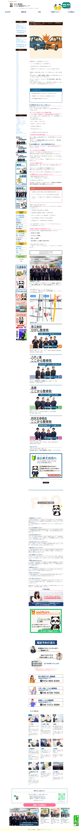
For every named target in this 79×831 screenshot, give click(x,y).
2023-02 (17, 102)
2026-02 (17, 57)
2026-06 (17, 52)
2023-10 (17, 92)
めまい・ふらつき (19, 250)
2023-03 (17, 101)
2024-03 (17, 86)
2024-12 (17, 75)
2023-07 (17, 96)
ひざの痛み (18, 241)
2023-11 (17, 91)
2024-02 (17, 87)
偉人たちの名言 (18, 128)
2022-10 (17, 107)
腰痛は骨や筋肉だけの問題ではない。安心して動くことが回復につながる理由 (21, 28)
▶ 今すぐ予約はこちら (49, 631)
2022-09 (17, 108)
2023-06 (17, 97)
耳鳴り (17, 252)
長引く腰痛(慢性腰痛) (20, 215)
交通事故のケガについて (19, 117)
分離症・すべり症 (19, 224)
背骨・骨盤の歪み (19, 226)
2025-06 (17, 67)
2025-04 (17, 70)
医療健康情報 (18, 129)
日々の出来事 (18, 119)
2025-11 (17, 61)
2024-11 (17, 76)
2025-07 (17, 66)
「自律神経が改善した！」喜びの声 (21, 123)
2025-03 (17, 71)
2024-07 (17, 81)
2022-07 (17, 111)
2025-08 (17, 65)
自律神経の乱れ (19, 246)
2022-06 (17, 112)
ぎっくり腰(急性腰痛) (20, 217)
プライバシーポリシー (47, 829)
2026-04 (17, 55)
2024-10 (17, 77)
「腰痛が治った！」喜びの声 (20, 118)
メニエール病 (18, 254)
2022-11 (17, 106)
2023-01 (17, 103)
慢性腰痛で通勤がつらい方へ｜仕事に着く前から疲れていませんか (21, 26)
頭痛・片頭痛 (18, 248)
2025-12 (17, 60)
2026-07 (17, 51)
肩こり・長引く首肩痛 (20, 233)
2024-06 (17, 82)
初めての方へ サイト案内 (19, 124)
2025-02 (17, 72)
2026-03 (17, 56)
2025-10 (17, 62)
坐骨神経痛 (18, 220)
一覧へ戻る (46, 482)
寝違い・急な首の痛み (20, 235)
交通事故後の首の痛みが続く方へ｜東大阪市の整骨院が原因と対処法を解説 (21, 30)
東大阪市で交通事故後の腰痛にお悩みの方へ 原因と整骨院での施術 (21, 32)
